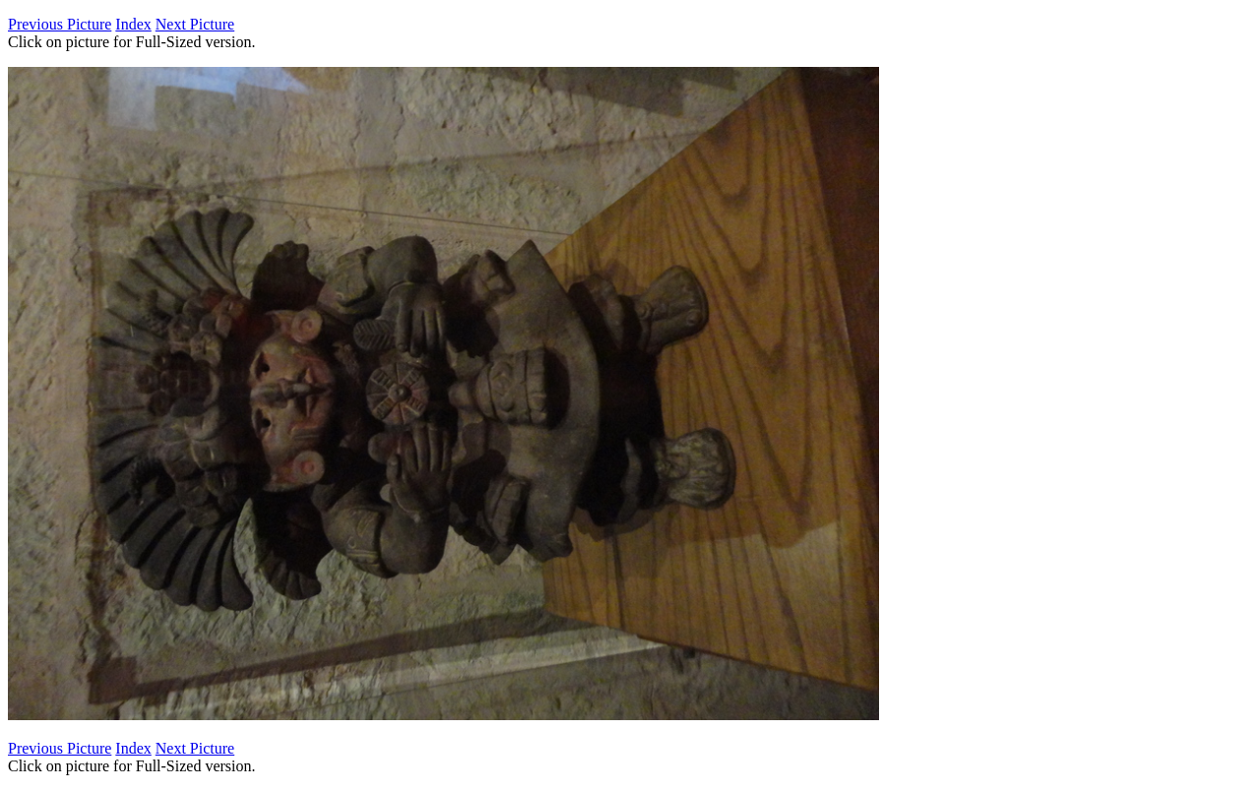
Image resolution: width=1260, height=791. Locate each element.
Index (133, 24)
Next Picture (195, 24)
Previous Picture (59, 24)
